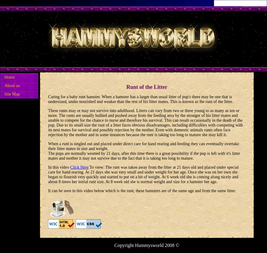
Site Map (12, 94)
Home (10, 77)
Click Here (79, 167)
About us (12, 85)
